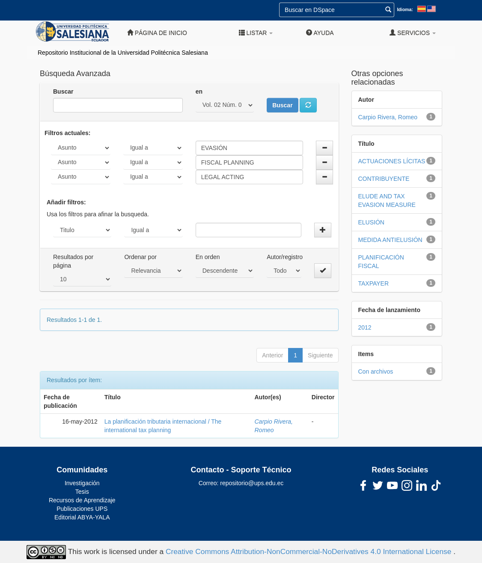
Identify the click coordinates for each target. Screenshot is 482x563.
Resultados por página (73, 261)
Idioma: (405, 9)
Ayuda (319, 32)
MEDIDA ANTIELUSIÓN (390, 239)
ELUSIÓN (371, 222)
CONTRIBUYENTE (384, 178)
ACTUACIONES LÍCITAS (391, 161)
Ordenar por (140, 256)
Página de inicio (157, 32)
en (199, 91)
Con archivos (375, 371)
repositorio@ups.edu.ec (251, 483)
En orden (208, 256)
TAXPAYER (373, 283)
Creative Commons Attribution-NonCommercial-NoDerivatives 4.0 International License (309, 551)
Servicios (413, 32)
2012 (365, 327)
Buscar (63, 91)
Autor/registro (285, 256)
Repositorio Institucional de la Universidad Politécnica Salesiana (123, 52)
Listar (256, 32)
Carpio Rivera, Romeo (388, 117)
